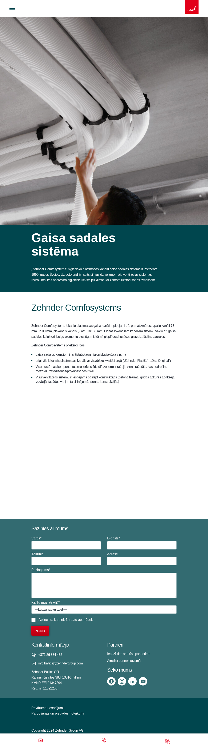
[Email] (40, 741)
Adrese (142, 558)
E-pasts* (142, 543)
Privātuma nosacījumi (47, 708)
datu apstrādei (81, 620)
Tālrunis (66, 558)
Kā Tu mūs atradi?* (104, 607)
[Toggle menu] (12, 8)
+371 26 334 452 (50, 654)
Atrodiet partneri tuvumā (124, 661)
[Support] (167, 741)
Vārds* (66, 543)
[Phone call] (104, 741)
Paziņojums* (104, 583)
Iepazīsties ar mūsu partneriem (128, 654)
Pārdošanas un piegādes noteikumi (57, 713)
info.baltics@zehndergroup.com (60, 663)
